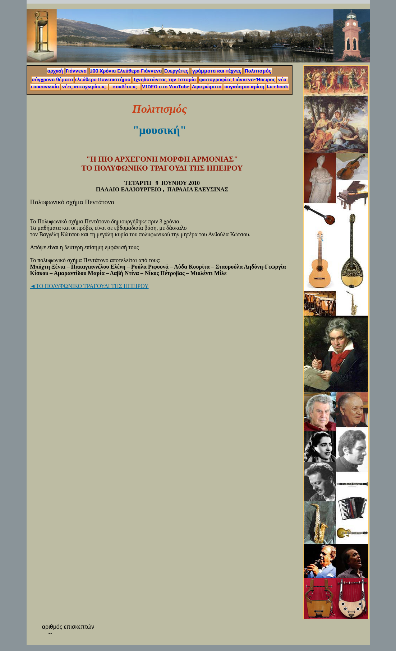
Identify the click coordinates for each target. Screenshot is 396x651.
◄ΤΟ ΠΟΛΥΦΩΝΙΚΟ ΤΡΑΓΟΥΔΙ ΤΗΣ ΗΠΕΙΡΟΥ (89, 286)
